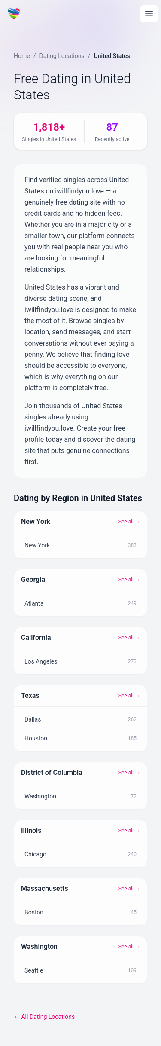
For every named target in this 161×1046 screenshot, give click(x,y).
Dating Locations (61, 55)
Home (22, 55)
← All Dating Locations (44, 1016)
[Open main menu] (149, 13)
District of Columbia (51, 772)
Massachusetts (44, 888)
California (36, 637)
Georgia (33, 579)
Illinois (31, 830)
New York (35, 521)
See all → (129, 522)
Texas (30, 695)
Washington (39, 946)
